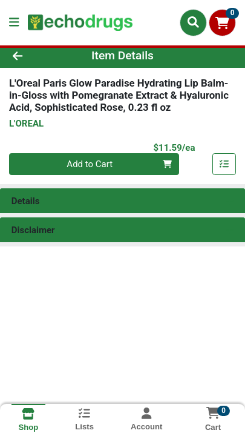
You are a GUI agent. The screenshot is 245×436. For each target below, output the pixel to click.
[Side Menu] (14, 22)
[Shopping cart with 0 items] (222, 22)
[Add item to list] (224, 164)
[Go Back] (37, 56)
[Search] (193, 22)
